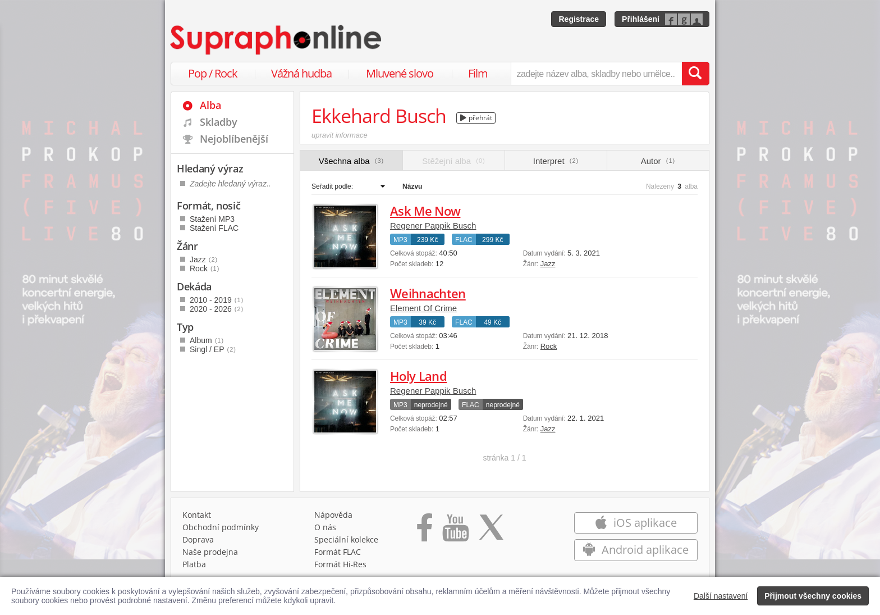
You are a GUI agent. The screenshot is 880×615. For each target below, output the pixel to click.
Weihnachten (428, 293)
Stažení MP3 (212, 219)
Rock (548, 346)
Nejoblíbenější (234, 138)
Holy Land (418, 375)
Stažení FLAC (214, 228)
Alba (210, 105)
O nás (325, 527)
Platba (194, 564)
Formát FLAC (337, 551)
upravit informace (339, 135)
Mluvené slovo (399, 73)
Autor (658, 161)
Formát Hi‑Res (340, 564)
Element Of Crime (423, 308)
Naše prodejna (210, 551)
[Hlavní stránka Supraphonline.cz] (276, 40)
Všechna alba (351, 161)
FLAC (464, 240)
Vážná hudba (301, 73)
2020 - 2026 (217, 308)
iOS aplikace (635, 522)
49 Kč (492, 322)
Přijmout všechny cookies (812, 595)
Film (478, 73)
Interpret (556, 161)
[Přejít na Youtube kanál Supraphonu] (455, 531)
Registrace (578, 19)
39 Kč (427, 322)
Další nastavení (721, 595)
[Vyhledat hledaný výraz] (695, 73)
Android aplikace (636, 549)
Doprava (198, 539)
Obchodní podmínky (220, 527)
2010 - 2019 (217, 299)
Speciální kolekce (346, 539)
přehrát (476, 117)
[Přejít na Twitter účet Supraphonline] (491, 531)
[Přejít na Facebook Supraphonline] (424, 531)
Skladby (218, 122)
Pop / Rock (212, 73)
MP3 (400, 240)
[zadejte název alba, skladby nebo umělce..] (596, 73)
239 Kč (427, 240)
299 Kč (492, 240)
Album (207, 340)
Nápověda (333, 514)
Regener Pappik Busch (433, 225)
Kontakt (196, 514)
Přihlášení (640, 19)
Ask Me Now (425, 210)
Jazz (548, 263)
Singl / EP (213, 349)
